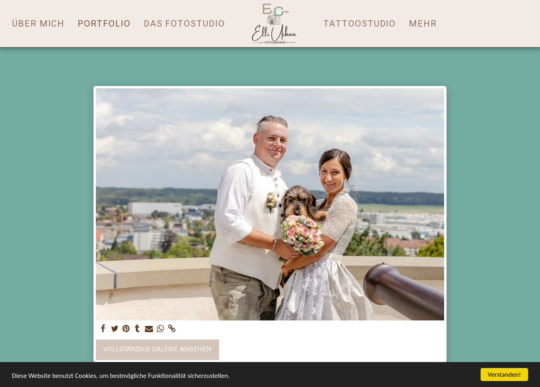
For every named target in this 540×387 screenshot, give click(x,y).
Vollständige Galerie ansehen (157, 349)
